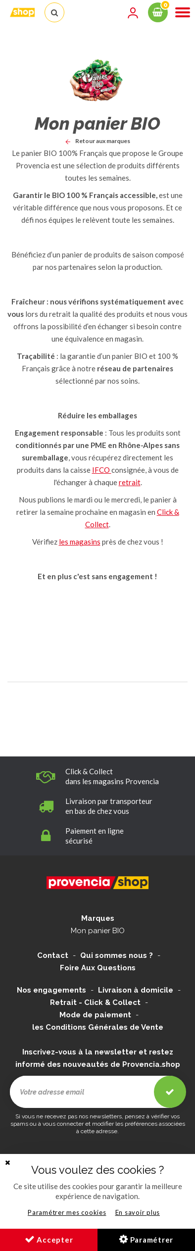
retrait (130, 482)
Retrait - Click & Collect (95, 1002)
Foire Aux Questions (98, 967)
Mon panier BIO (98, 930)
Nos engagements (51, 990)
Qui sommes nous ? (116, 955)
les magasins (79, 541)
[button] (7, 1162)
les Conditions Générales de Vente (97, 1027)
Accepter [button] (49, 1239)
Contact (52, 955)
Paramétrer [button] (146, 1239)
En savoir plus (137, 1212)
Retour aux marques (97, 141)
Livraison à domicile (135, 990)
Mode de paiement (95, 1014)
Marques (97, 918)
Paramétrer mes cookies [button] (67, 1212)
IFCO (101, 469)
